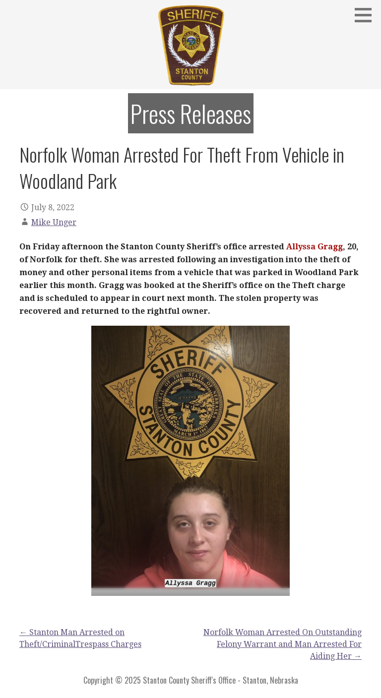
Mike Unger (53, 222)
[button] (366, 15)
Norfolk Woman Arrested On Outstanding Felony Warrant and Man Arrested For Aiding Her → (282, 644)
